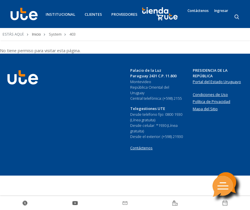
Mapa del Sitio (205, 108)
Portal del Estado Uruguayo (217, 81)
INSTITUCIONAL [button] (60, 14)
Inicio (36, 34)
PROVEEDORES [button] (124, 14)
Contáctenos (198, 11)
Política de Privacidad (211, 101)
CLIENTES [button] (93, 14)
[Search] (237, 17)
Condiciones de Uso (210, 94)
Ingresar (221, 11)
